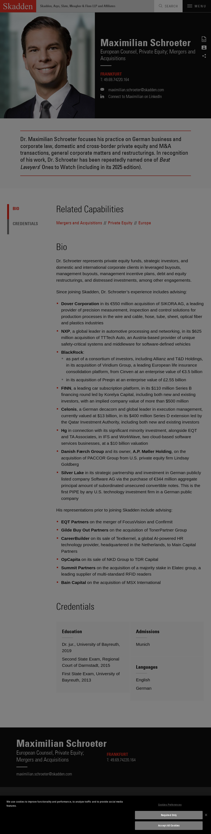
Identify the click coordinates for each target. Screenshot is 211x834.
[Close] (206, 815)
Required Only (169, 815)
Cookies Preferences (170, 804)
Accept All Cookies (169, 825)
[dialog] (105, 815)
